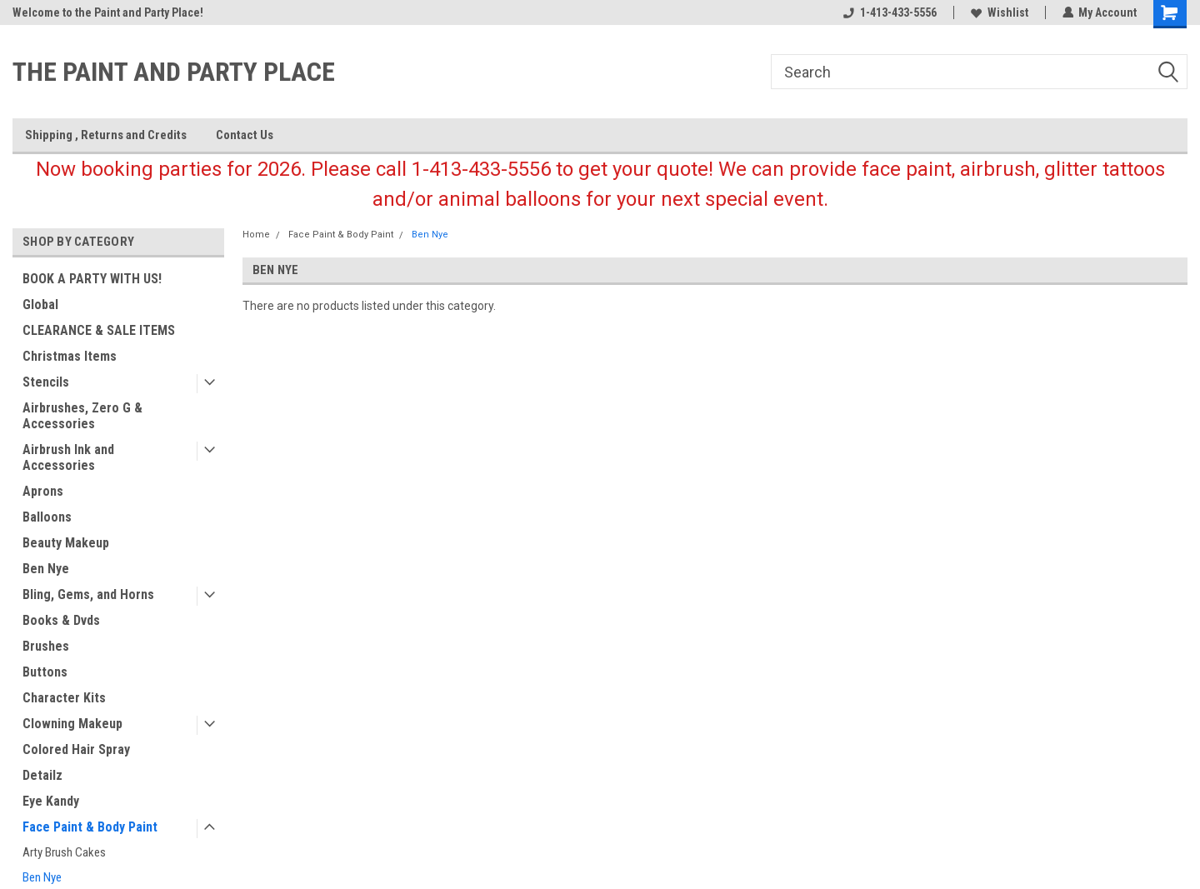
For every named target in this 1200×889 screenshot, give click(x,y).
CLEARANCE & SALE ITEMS (98, 330)
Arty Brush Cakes (64, 852)
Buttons (45, 672)
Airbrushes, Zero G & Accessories (82, 416)
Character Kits (64, 698)
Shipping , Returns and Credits (106, 134)
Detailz (42, 775)
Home (256, 234)
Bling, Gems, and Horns (88, 594)
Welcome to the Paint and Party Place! (107, 12)
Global (40, 304)
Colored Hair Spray (76, 749)
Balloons (47, 517)
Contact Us (244, 134)
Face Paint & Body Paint (90, 827)
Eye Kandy (50, 801)
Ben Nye (45, 569)
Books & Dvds (61, 620)
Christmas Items (69, 356)
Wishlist (999, 12)
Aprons (42, 491)
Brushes (45, 646)
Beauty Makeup (65, 543)
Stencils (45, 382)
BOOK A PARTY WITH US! (92, 279)
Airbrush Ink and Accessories (68, 457)
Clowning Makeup (72, 724)
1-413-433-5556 (889, 12)
